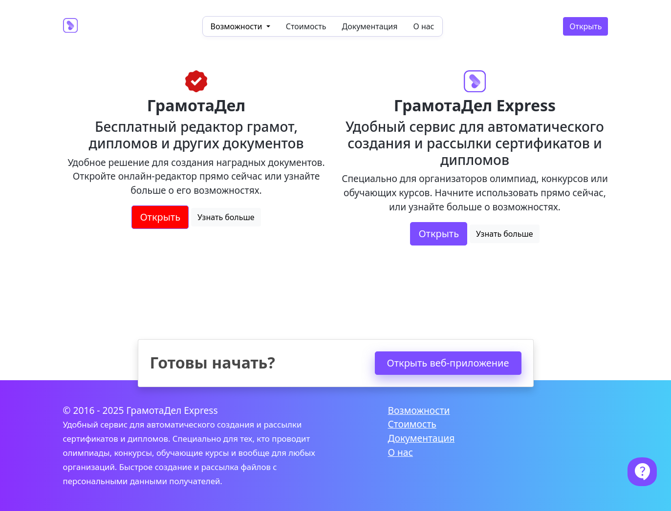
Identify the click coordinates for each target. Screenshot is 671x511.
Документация (370, 26)
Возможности (419, 410)
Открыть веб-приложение (448, 362)
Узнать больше (226, 217)
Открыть (585, 26)
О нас (423, 26)
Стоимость (306, 26)
